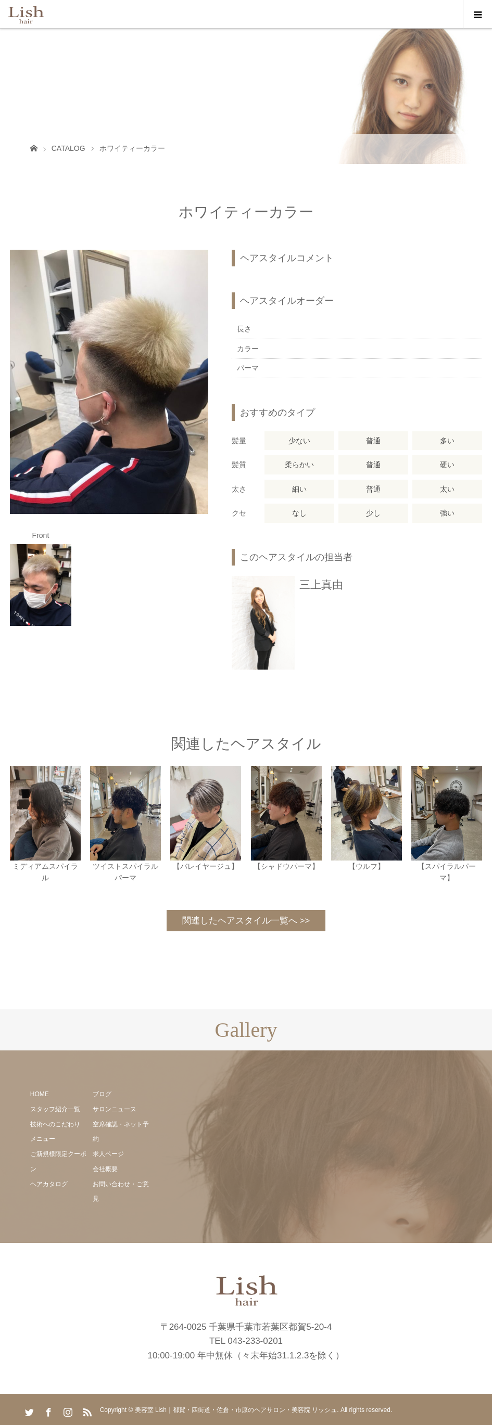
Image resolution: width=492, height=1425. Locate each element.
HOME (39, 1094)
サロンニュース (114, 1109)
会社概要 (105, 1169)
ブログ (102, 1094)
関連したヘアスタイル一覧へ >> (246, 921)
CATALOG (68, 148)
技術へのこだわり (55, 1124)
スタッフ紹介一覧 (55, 1109)
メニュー (42, 1138)
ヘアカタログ (49, 1184)
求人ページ (108, 1154)
